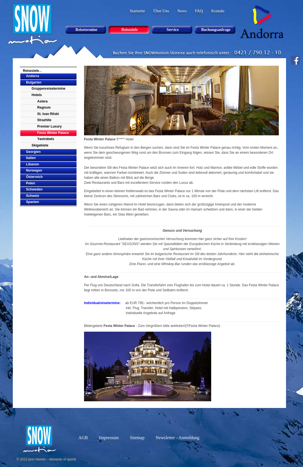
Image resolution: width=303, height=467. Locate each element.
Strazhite (44, 120)
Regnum (44, 107)
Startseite (137, 11)
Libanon (32, 164)
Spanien (32, 202)
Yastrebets (45, 139)
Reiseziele (31, 71)
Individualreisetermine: (102, 303)
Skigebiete (40, 145)
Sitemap (137, 437)
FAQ (199, 11)
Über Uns (161, 11)
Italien (31, 158)
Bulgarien (33, 82)
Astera (42, 101)
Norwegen (34, 170)
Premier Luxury (49, 126)
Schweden (34, 189)
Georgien (33, 152)
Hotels (37, 95)
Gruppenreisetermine (48, 89)
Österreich (34, 177)
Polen (30, 183)
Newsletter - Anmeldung (177, 437)
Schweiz (32, 196)
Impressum (109, 437)
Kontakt (217, 11)
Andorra (32, 76)
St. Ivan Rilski (48, 114)
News (182, 11)
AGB (83, 437)
